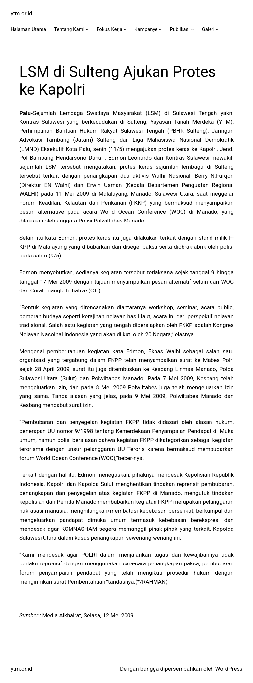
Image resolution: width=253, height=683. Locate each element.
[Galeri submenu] (217, 29)
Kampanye (146, 29)
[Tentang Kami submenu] (87, 29)
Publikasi (180, 29)
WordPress (228, 669)
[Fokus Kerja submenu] (125, 29)
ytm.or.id (21, 13)
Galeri (208, 29)
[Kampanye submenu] (160, 29)
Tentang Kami (69, 29)
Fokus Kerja (109, 29)
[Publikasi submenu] (192, 29)
